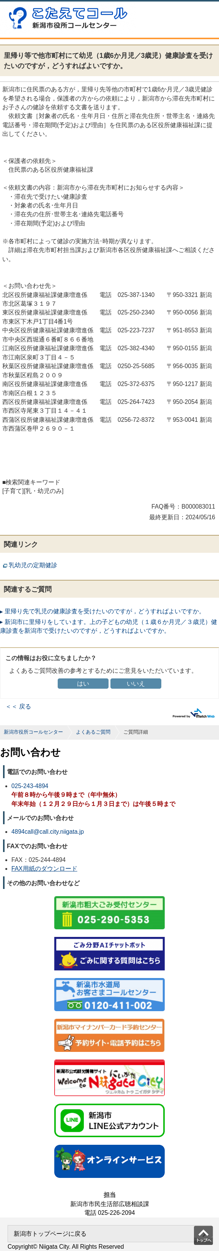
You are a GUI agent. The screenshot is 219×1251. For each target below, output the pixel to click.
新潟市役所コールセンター (33, 732)
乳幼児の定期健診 (33, 565)
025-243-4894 (29, 786)
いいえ (136, 683)
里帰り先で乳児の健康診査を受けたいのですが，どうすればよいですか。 (105, 611)
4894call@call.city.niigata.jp (47, 831)
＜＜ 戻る (18, 706)
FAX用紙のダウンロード (44, 868)
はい (83, 683)
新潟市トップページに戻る (50, 1233)
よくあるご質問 (93, 732)
